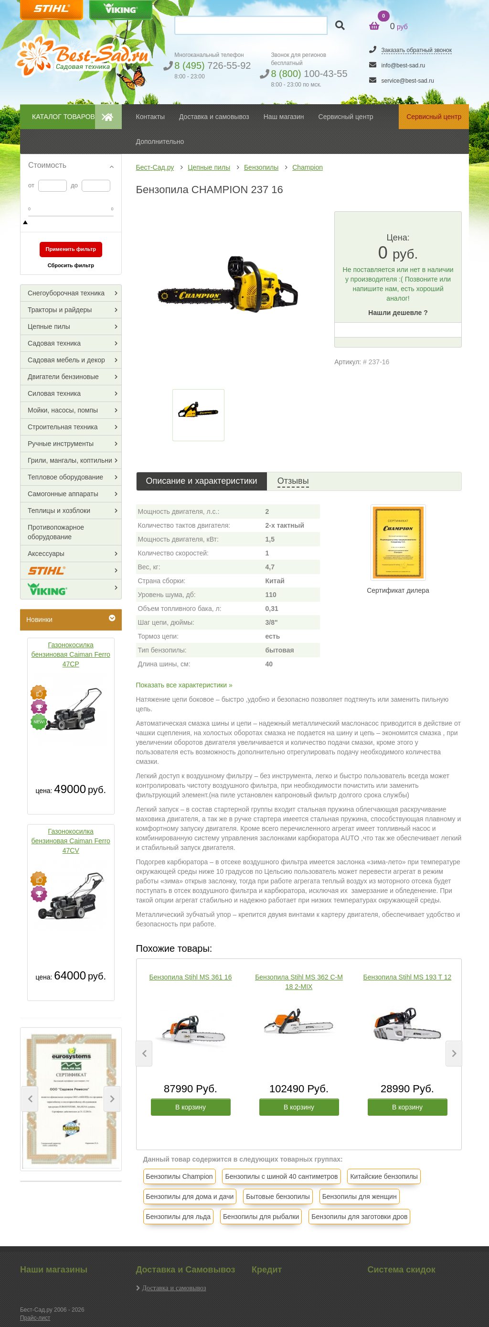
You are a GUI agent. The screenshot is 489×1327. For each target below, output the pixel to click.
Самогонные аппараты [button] (63, 494)
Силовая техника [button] (54, 393)
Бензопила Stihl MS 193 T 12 (407, 977)
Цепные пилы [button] (49, 326)
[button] (29, 1099)
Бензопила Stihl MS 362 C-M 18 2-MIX (299, 981)
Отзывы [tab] (293, 481)
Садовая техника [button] (54, 343)
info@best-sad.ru (403, 65)
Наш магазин (284, 116)
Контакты (150, 116)
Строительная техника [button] (62, 427)
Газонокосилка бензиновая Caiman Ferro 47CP (71, 654)
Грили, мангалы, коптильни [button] (70, 460)
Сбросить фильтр (71, 265)
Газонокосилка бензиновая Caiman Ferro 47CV (71, 840)
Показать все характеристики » (184, 685)
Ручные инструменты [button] (61, 443)
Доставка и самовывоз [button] (214, 116)
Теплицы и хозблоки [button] (59, 510)
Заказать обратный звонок (417, 50)
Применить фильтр (70, 249)
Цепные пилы (209, 167)
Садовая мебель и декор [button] (66, 360)
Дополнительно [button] (160, 141)
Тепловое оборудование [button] (65, 477)
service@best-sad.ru (408, 80)
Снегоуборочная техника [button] (66, 293)
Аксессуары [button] (46, 553)
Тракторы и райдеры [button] (60, 310)
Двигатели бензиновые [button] (63, 377)
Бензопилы (261, 167)
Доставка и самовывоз (174, 1287)
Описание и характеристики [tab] (201, 481)
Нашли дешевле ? (397, 312)
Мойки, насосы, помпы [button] (63, 410)
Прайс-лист (35, 1318)
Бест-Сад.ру (155, 167)
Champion (307, 167)
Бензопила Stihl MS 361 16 (190, 977)
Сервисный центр (346, 116)
